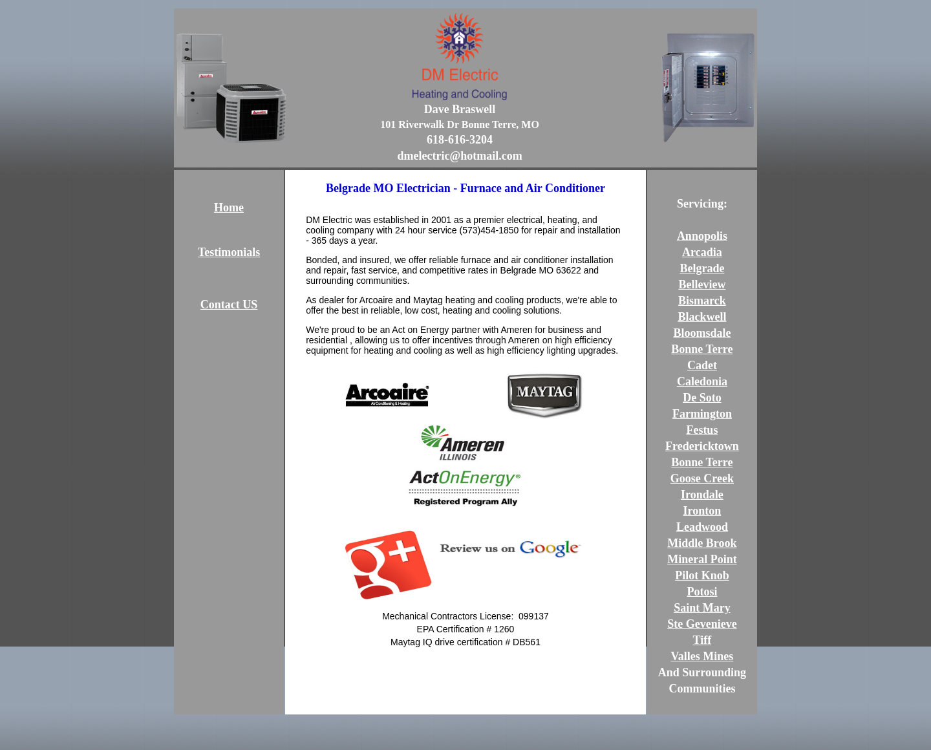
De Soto (702, 397)
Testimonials (229, 252)
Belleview (701, 284)
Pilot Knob (702, 575)
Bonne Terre (702, 349)
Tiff (702, 640)
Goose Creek (702, 478)
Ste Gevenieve (701, 623)
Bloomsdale (702, 333)
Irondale (702, 494)
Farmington (702, 413)
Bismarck (702, 300)
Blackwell (702, 316)
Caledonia (702, 381)
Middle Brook (701, 543)
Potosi (702, 591)
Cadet (702, 365)
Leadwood (702, 526)
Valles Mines (701, 656)
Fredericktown (702, 446)
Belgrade (702, 268)
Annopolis (702, 236)
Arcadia (702, 252)
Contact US (229, 304)
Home (229, 207)
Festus (702, 429)
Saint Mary (702, 607)
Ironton (702, 510)
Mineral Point (701, 559)
